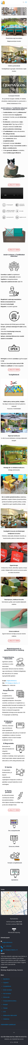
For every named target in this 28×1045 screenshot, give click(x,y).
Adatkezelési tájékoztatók (10, 1015)
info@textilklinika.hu (11, 680)
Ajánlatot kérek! (14, 185)
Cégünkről (5, 982)
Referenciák (6, 997)
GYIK (4, 1011)
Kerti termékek (7, 993)
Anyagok (5, 1004)
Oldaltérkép (6, 1019)
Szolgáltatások (7, 986)
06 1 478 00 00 (11, 685)
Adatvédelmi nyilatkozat (8, 1024)
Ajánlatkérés (6, 979)
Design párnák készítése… (10, 1001)
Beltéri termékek (7, 990)
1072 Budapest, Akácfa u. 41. (12, 683)
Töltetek (5, 1008)
